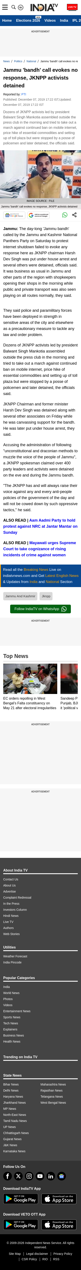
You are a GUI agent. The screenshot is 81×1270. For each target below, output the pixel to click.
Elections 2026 (28, 20)
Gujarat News (12, 1139)
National (31, 61)
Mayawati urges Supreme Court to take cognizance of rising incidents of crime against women (39, 549)
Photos (8, 999)
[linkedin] (50, 1176)
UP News (9, 1127)
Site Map (15, 1253)
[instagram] (29, 1176)
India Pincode (12, 962)
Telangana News (52, 1096)
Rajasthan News (52, 1090)
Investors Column (15, 909)
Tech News (10, 1023)
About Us (9, 885)
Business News (13, 1035)
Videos (50, 20)
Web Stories (11, 934)
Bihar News (11, 1084)
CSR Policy (29, 1259)
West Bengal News (53, 1102)
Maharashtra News (53, 1084)
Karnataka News (14, 1151)
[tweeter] (18, 1176)
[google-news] (61, 1176)
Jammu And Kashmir (20, 596)
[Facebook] (7, 1176)
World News (11, 993)
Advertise (9, 891)
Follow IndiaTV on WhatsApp (40, 609)
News (6, 61)
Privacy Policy (62, 1253)
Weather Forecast (15, 956)
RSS (56, 1259)
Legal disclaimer (37, 1253)
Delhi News (11, 1090)
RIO (45, 1259)
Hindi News (11, 915)
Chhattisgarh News (16, 1133)
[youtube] (40, 1176)
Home (7, 20)
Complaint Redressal (17, 897)
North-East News (14, 1115)
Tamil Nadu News (15, 1121)
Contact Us (10, 879)
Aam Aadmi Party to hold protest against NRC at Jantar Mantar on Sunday (40, 526)
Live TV (8, 922)
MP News (9, 1108)
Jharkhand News (14, 1102)
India (64, 20)
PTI (23, 94)
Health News (11, 1041)
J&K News (10, 1145)
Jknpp (46, 596)
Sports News (11, 1017)
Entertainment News (16, 1011)
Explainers (10, 1029)
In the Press (11, 903)
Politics (18, 61)
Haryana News (13, 1096)
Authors (8, 928)
